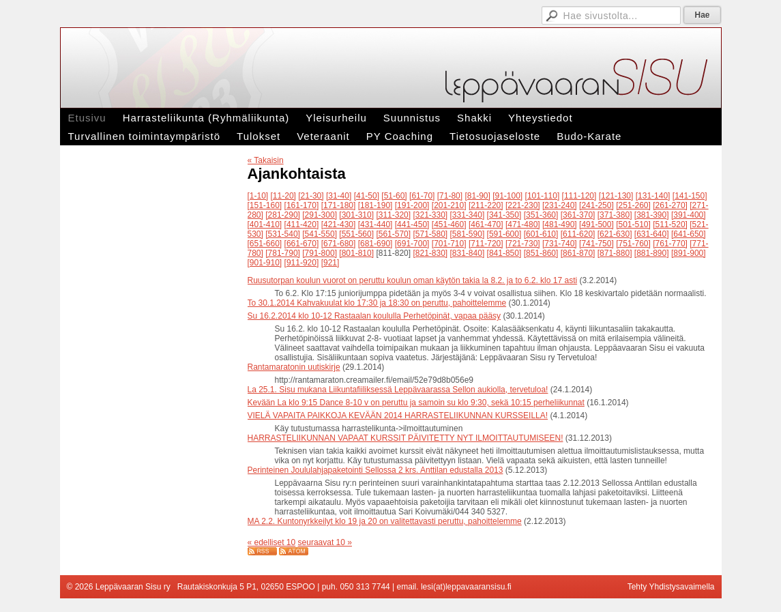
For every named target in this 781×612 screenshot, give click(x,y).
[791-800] (319, 253)
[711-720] (486, 243)
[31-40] (338, 196)
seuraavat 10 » (325, 542)
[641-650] (688, 234)
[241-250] (596, 205)
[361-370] (578, 215)
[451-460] (449, 224)
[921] (330, 262)
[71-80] (449, 196)
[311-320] (393, 215)
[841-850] (504, 253)
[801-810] (356, 253)
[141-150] (690, 196)
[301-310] (356, 215)
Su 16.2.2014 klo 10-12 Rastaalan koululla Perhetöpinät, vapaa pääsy (374, 316)
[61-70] (421, 196)
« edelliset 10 (272, 542)
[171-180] (338, 205)
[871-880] (615, 253)
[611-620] (578, 234)
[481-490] (559, 224)
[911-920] (301, 262)
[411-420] (301, 224)
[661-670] (301, 243)
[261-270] (670, 205)
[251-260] (633, 205)
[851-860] (541, 253)
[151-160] (265, 205)
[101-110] (542, 196)
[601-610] (541, 234)
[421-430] (338, 224)
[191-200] (412, 205)
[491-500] (596, 224)
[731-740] (559, 243)
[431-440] (375, 224)
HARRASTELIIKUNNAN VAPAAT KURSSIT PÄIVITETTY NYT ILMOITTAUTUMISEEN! (405, 438)
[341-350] (504, 215)
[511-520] (670, 224)
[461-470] (486, 224)
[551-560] (356, 234)
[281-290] (282, 215)
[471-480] (522, 224)
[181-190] (375, 205)
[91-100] (507, 196)
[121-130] (616, 196)
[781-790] (282, 253)
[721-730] (522, 243)
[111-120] (579, 196)
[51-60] (394, 196)
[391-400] (688, 215)
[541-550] (319, 234)
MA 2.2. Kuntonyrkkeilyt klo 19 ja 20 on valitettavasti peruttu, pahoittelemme (385, 521)
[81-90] (477, 196)
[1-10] (258, 196)
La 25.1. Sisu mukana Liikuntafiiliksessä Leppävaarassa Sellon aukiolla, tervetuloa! (398, 389)
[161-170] (301, 205)
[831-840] (467, 253)
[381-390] (651, 215)
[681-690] (375, 243)
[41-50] (366, 196)
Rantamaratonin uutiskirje (294, 367)
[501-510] (633, 224)
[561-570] (393, 234)
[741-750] (596, 243)
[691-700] (412, 243)
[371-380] (615, 215)
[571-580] (430, 234)
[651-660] (265, 243)
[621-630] (615, 234)
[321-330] (430, 215)
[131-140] (653, 196)
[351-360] (541, 215)
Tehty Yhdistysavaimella (671, 587)
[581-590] (467, 234)
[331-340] (467, 215)
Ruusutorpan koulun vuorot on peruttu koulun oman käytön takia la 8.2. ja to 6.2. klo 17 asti (413, 280)
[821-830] (430, 253)
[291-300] (319, 215)
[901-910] (265, 262)
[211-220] (486, 205)
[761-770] (670, 243)
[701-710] (449, 243)
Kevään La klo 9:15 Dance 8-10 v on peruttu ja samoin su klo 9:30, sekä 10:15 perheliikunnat (416, 402)
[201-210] (449, 205)
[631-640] (651, 234)
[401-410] (265, 224)
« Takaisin (266, 160)
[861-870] (578, 253)
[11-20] (283, 196)
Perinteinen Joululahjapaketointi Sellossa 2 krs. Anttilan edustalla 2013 (375, 470)
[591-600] (504, 234)
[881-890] (651, 253)
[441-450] (412, 224)
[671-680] (338, 243)
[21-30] (310, 196)
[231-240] (559, 205)
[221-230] (522, 205)
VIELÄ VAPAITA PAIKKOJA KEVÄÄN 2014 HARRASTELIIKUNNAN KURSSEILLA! (398, 415)
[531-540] (282, 234)
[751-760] (633, 243)
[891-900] (688, 253)
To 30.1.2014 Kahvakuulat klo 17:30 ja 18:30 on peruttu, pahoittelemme (377, 303)
